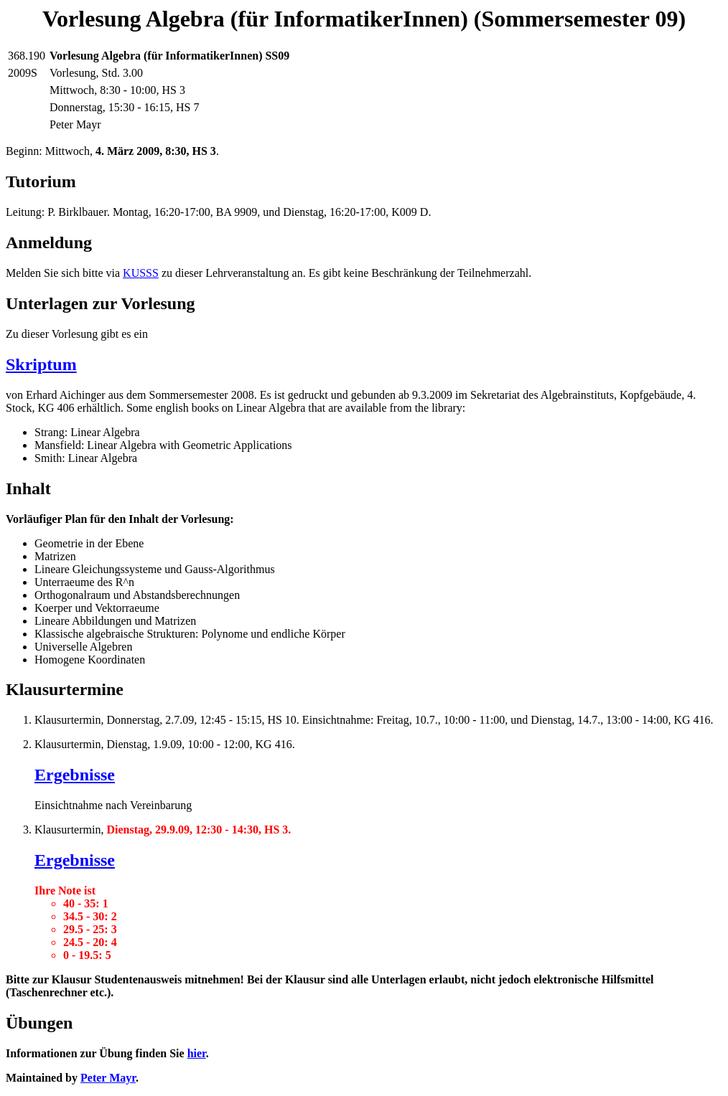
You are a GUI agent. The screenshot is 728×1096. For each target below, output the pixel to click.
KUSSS (141, 273)
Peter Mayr (108, 1078)
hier (196, 1053)
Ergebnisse (74, 774)
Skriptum (41, 364)
